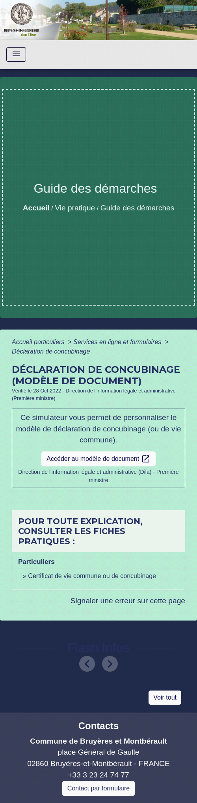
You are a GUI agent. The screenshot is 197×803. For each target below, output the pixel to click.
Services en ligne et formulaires (118, 342)
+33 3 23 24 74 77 (98, 775)
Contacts (98, 725)
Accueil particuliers (39, 342)
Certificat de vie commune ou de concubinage (92, 576)
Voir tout (165, 697)
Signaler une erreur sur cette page (128, 601)
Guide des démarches (137, 208)
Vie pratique (75, 208)
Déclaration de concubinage (51, 351)
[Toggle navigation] (16, 54)
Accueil (36, 208)
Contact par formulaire (98, 788)
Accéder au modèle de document (98, 459)
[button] (87, 664)
